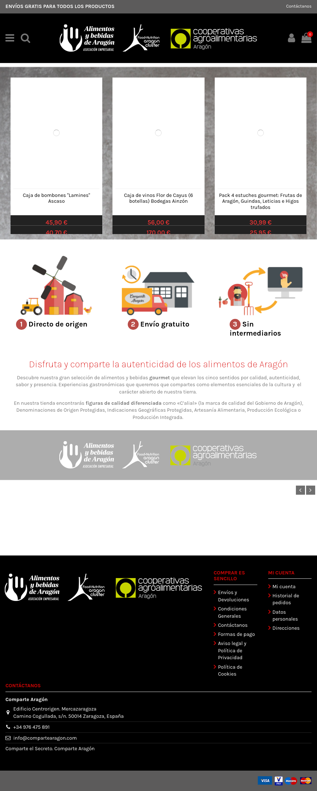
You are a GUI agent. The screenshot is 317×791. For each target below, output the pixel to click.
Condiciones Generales (232, 612)
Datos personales (285, 615)
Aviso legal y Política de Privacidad (232, 650)
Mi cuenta (284, 587)
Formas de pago (236, 634)
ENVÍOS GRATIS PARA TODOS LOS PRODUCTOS (60, 6)
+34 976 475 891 (31, 727)
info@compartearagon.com (45, 738)
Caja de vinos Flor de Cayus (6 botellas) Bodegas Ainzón (158, 198)
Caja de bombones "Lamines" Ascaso (56, 198)
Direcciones (286, 628)
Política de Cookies (230, 670)
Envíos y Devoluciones (233, 596)
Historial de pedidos (286, 599)
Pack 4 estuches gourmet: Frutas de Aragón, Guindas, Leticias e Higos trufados (260, 201)
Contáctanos (299, 6)
